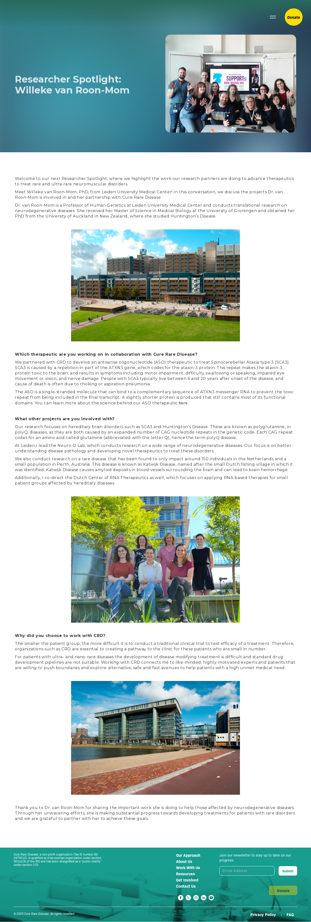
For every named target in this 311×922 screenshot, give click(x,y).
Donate (293, 17)
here (183, 402)
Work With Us (188, 867)
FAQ (290, 914)
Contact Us (186, 885)
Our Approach (188, 855)
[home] (28, 17)
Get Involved (187, 879)
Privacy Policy (263, 914)
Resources (185, 873)
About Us (184, 861)
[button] (273, 17)
